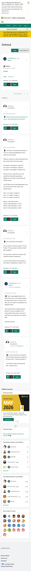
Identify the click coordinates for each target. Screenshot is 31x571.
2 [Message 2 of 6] (8, 268)
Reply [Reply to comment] (14, 128)
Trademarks (4, 560)
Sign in (14, 25)
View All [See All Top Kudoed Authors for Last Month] (6, 505)
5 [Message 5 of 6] (8, 215)
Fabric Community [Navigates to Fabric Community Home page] (18, 18)
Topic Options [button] (23, 50)
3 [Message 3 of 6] (9, 327)
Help (20, 25)
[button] (14, 50)
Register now (5, 13)
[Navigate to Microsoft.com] (5, 18)
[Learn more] (8, 419)
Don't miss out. (23, 36)
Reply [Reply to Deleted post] (14, 84)
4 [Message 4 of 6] (10, 373)
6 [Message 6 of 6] (8, 124)
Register (8, 25)
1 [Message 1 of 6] (8, 80)
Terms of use (4, 558)
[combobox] (17, 29)
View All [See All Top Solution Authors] (6, 471)
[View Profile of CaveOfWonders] (11, 58)
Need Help (10, 76)
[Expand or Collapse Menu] (2, 22)
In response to (14, 287)
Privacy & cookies (5, 555)
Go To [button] (25, 25)
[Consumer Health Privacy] (15, 566)
